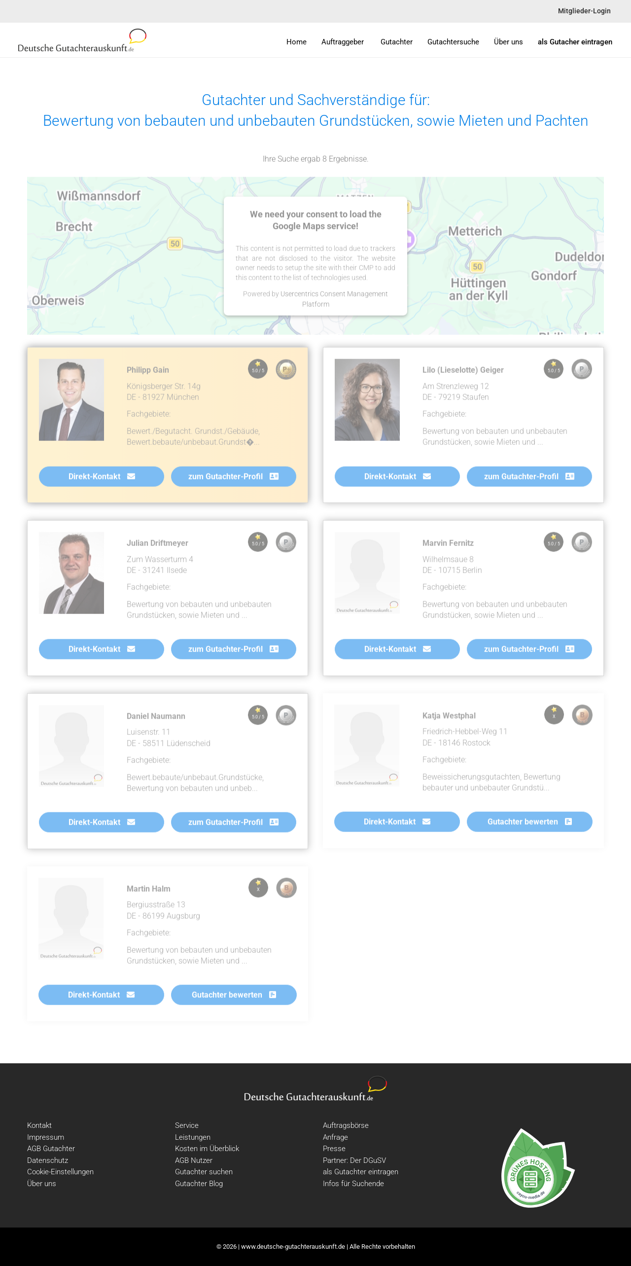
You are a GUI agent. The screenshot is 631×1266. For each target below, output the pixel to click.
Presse (334, 1148)
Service (187, 1125)
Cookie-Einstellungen (60, 1171)
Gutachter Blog (199, 1183)
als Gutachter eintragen (360, 1171)
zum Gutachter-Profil (233, 478)
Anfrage (335, 1137)
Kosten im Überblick (207, 1148)
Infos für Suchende (353, 1183)
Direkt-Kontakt (102, 478)
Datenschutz (47, 1160)
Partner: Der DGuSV (354, 1160)
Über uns (41, 1183)
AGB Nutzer (193, 1160)
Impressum (45, 1137)
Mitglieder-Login (584, 11)
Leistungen (192, 1137)
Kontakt (39, 1125)
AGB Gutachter (51, 1148)
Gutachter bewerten (530, 823)
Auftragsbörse (346, 1125)
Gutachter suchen (204, 1171)
